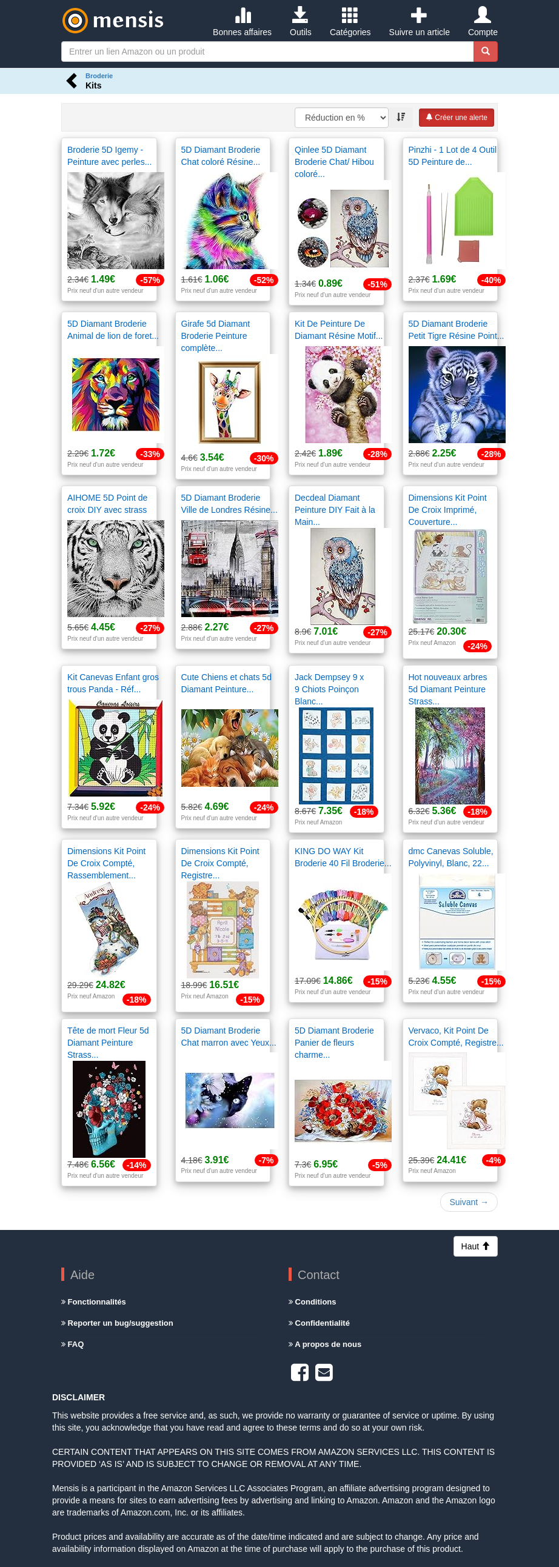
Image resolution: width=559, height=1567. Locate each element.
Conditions (312, 1301)
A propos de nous (325, 1344)
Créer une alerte (456, 117)
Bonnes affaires (242, 22)
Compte (483, 22)
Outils (301, 22)
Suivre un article (419, 22)
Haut (475, 1246)
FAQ (72, 1344)
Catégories (350, 22)
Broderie (99, 75)
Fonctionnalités (93, 1301)
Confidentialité (319, 1323)
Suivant (469, 1202)
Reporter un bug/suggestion (117, 1323)
